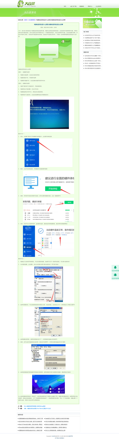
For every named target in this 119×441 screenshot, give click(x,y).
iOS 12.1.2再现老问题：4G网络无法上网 (55, 430)
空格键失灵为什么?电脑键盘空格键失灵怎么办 (93, 43)
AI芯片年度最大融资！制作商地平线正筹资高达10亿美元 (56, 422)
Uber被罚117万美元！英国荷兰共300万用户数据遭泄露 (57, 419)
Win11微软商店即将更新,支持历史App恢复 (34, 406)
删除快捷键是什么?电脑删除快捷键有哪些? (93, 45)
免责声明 (70, 436)
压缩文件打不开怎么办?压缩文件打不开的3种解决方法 (93, 48)
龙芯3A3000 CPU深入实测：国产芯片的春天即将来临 (30, 422)
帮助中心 (90, 6)
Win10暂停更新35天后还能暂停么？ (93, 68)
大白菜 (53, 436)
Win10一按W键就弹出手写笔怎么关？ (93, 63)
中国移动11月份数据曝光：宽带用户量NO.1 (56, 427)
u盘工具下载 (73, 6)
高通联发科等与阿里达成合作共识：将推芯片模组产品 (30, 431)
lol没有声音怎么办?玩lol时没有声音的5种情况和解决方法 (93, 35)
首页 (65, 6)
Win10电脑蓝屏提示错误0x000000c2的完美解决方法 (93, 65)
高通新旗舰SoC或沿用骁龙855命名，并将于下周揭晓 (31, 419)
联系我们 (62, 438)
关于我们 (57, 438)
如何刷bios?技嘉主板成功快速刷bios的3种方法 (93, 40)
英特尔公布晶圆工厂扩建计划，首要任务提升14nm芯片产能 (56, 425)
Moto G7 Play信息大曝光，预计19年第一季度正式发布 (30, 425)
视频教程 (81, 6)
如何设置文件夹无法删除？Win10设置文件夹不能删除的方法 (93, 55)
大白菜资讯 (98, 6)
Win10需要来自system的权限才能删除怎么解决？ (93, 58)
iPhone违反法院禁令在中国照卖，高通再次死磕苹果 (30, 428)
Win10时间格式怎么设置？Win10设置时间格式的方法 (93, 60)
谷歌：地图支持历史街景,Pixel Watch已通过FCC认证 (37, 408)
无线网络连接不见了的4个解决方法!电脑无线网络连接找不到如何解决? (93, 38)
